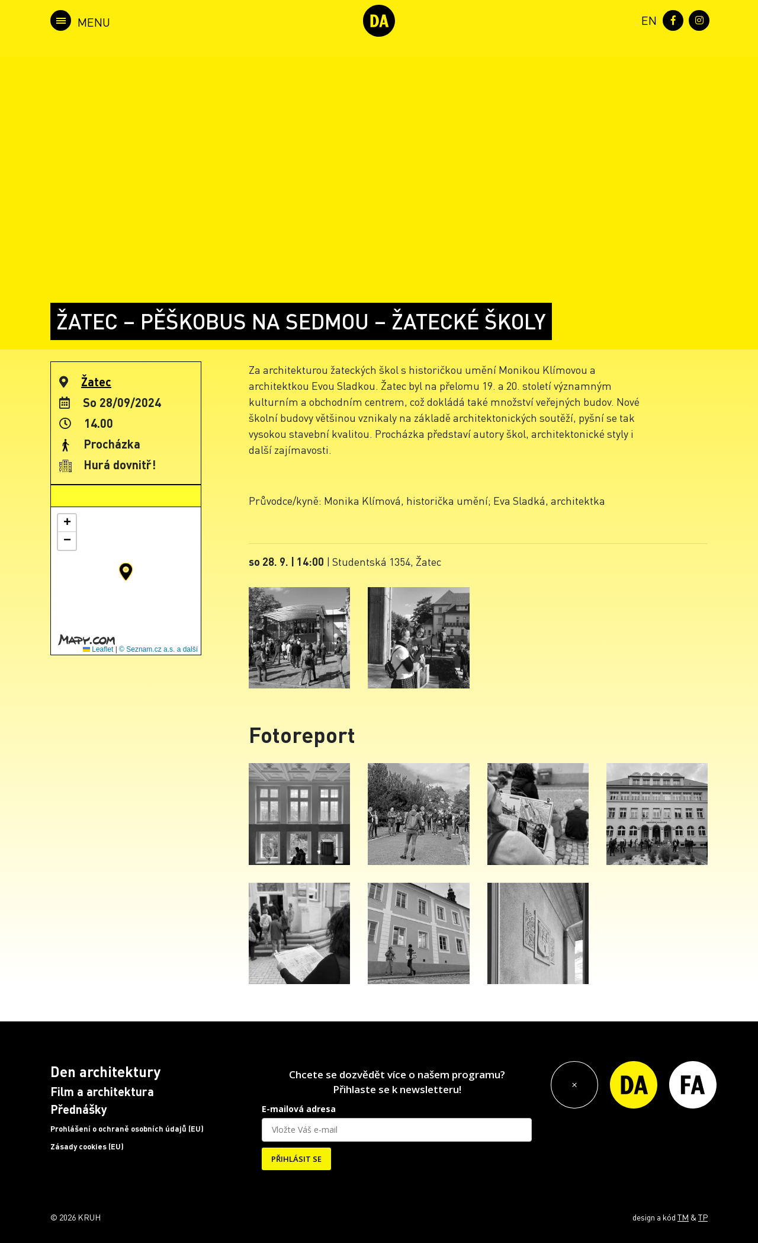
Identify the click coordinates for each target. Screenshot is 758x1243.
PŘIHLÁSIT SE (296, 1159)
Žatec (96, 381)
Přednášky (78, 1109)
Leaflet (98, 649)
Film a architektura (102, 1091)
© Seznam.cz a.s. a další (158, 649)
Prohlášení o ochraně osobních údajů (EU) (127, 1128)
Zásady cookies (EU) (87, 1146)
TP (703, 1217)
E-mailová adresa (299, 1108)
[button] (126, 572)
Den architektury (105, 1071)
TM (683, 1217)
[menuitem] (647, 19)
